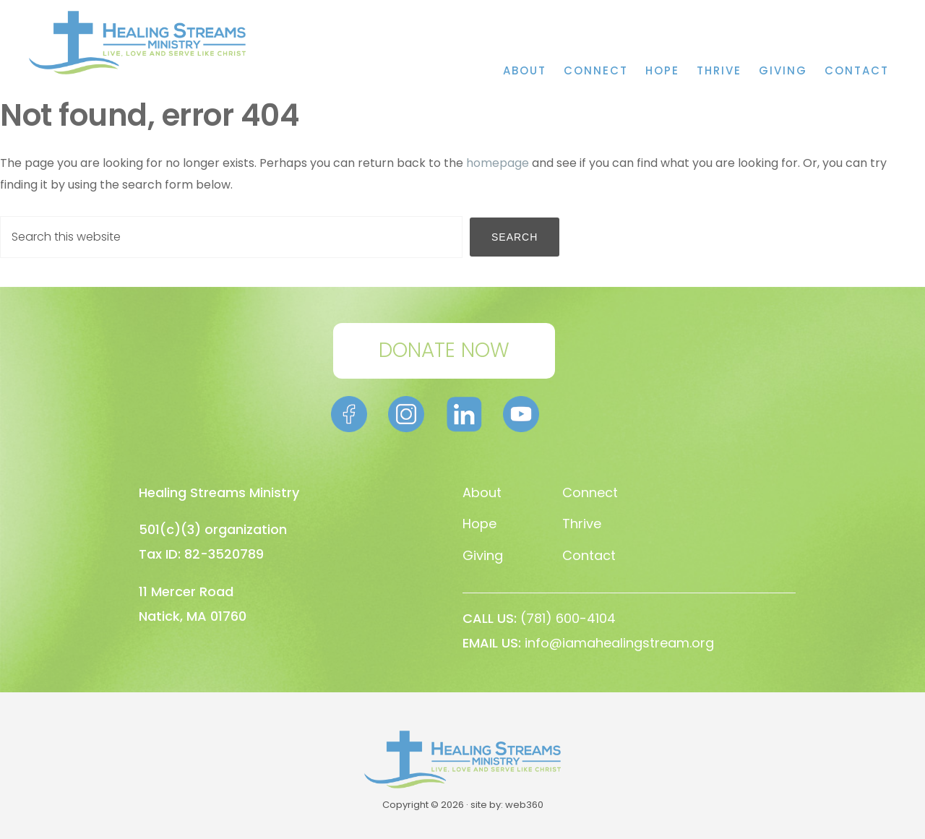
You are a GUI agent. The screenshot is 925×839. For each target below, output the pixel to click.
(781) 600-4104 (568, 618)
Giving (482, 555)
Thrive (581, 524)
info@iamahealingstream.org (619, 643)
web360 (524, 805)
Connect (590, 492)
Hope (479, 524)
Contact (589, 555)
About (482, 492)
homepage (497, 163)
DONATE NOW (444, 350)
